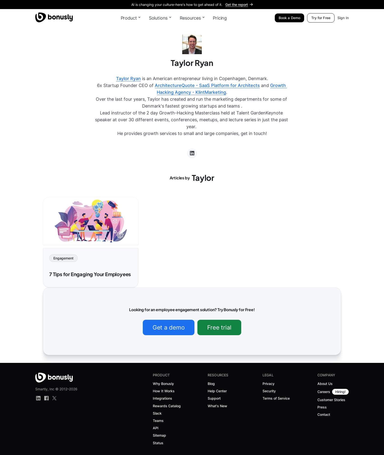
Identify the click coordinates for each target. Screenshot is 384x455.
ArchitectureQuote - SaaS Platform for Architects (207, 85)
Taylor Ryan (128, 78)
